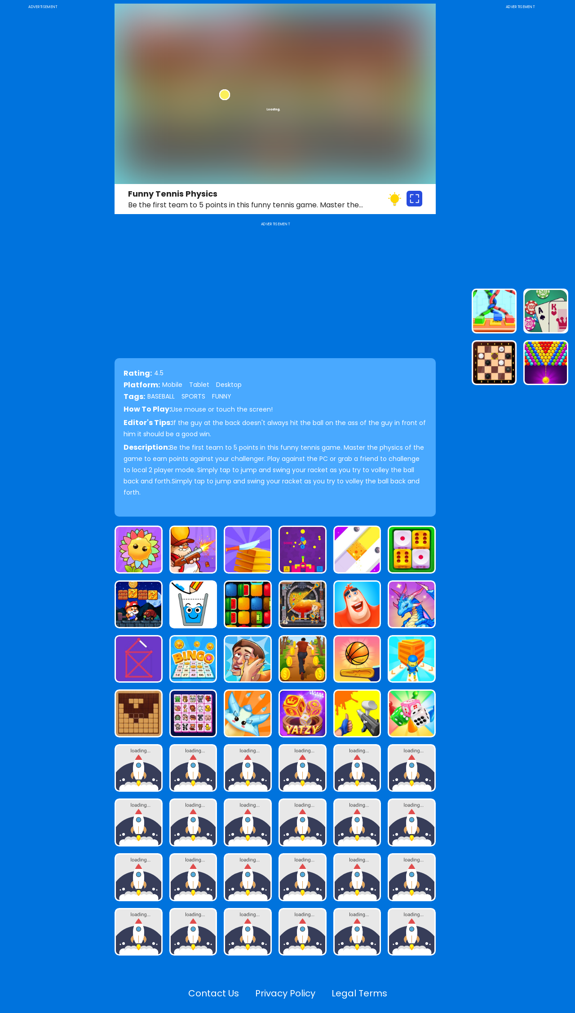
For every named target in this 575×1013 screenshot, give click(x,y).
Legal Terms (359, 993)
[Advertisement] (43, 145)
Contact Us (213, 993)
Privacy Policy (285, 993)
